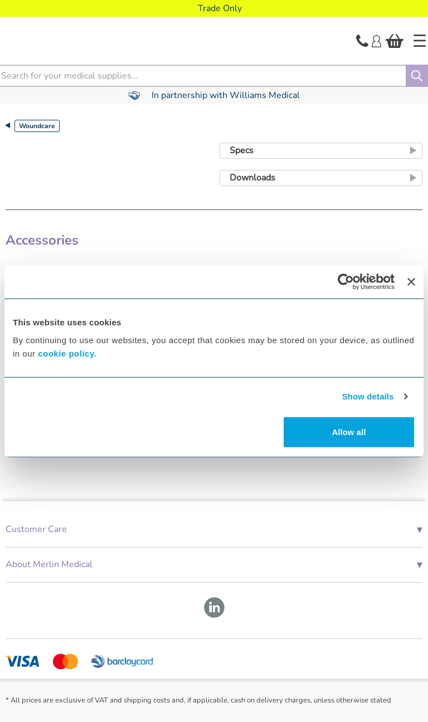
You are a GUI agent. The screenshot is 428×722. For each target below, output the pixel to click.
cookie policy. (67, 353)
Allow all (349, 431)
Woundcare (37, 125)
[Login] (376, 40)
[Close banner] (411, 282)
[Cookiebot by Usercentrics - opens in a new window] (346, 282)
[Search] (417, 76)
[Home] (419, 40)
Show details (368, 396)
